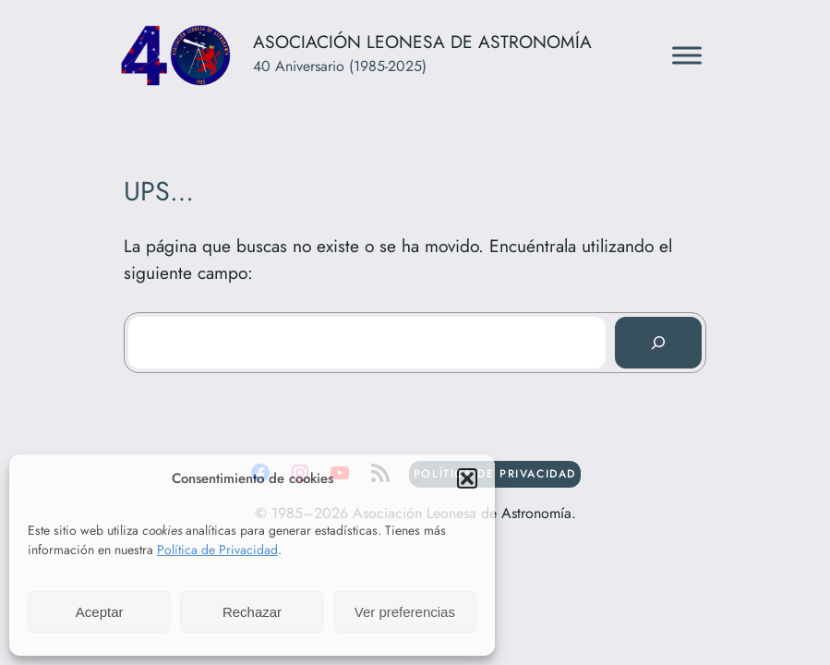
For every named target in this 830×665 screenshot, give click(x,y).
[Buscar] (658, 343)
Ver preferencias (405, 612)
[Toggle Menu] (687, 55)
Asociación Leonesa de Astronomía (422, 41)
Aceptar (100, 612)
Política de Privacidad (217, 549)
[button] (467, 478)
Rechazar (252, 612)
